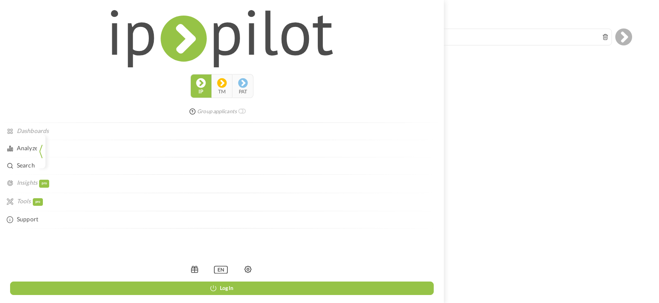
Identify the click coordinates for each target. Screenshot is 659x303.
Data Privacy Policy (384, 162)
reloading (382, 107)
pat (61, 39)
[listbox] (40, 269)
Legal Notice (346, 162)
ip (19, 39)
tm (40, 39)
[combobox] (361, 30)
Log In (40, 288)
